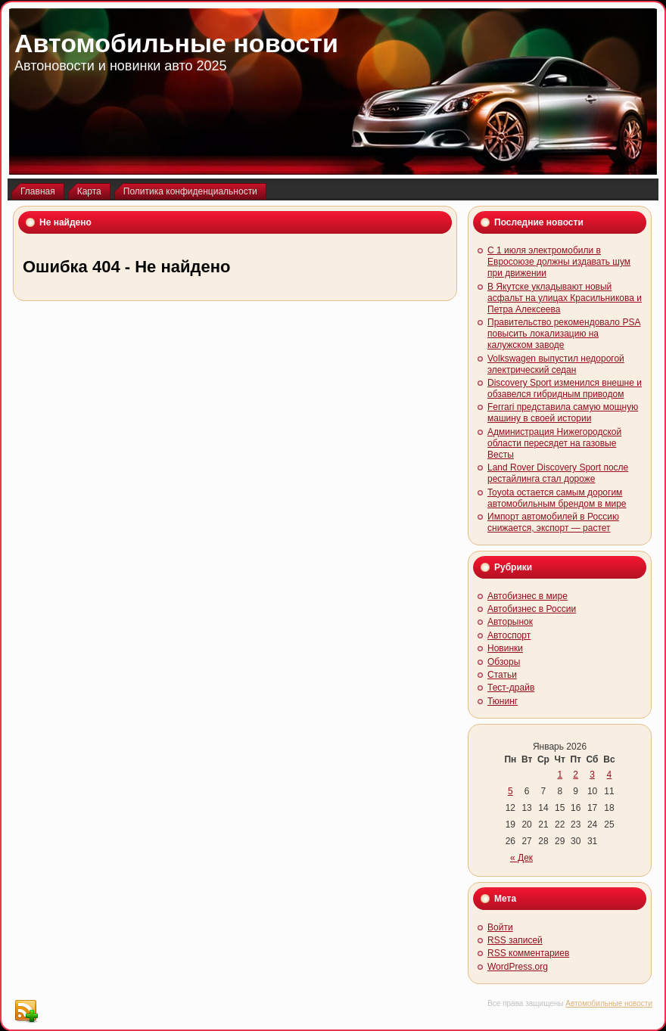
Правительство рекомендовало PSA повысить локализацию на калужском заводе (563, 333)
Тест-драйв (510, 687)
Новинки (505, 648)
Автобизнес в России (531, 609)
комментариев (528, 953)
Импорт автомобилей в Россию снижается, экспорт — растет (553, 522)
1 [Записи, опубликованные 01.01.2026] (559, 774)
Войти (500, 927)
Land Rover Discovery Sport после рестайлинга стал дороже (557, 473)
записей (515, 940)
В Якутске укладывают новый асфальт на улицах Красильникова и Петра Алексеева (564, 298)
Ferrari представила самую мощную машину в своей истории (562, 413)
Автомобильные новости (176, 43)
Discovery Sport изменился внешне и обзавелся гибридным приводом (564, 388)
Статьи (502, 674)
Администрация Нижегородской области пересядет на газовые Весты (554, 443)
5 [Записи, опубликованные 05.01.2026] (510, 791)
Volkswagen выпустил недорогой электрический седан (555, 364)
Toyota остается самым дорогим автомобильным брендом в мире (557, 498)
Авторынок (510, 621)
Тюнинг (502, 701)
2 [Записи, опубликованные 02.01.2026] (575, 774)
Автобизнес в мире (527, 596)
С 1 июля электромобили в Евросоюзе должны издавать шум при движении (558, 261)
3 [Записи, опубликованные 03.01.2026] (592, 774)
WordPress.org (517, 966)
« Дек (521, 857)
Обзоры (503, 662)
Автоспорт (509, 635)
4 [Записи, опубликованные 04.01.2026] (609, 774)
